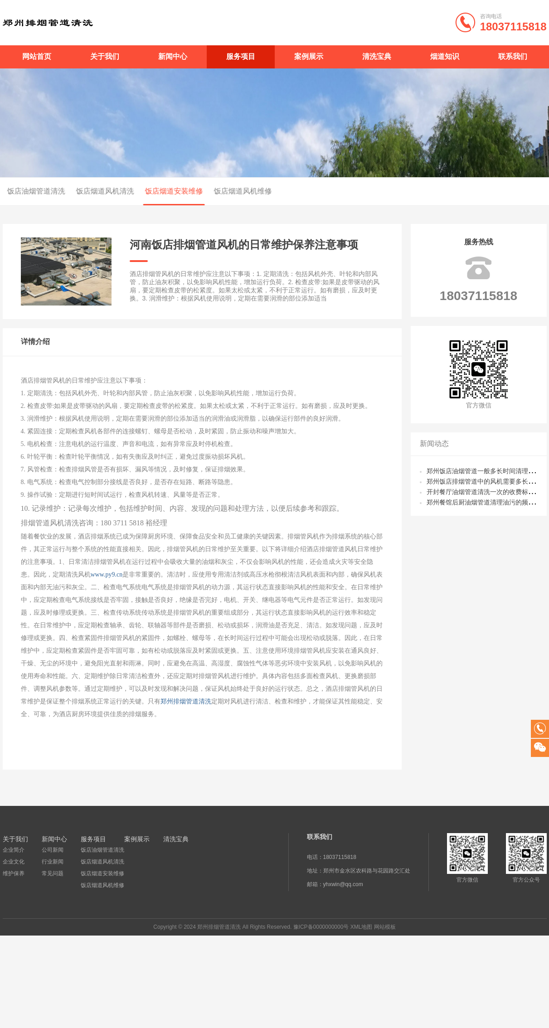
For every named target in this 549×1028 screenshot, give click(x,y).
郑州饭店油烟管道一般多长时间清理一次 (484, 471)
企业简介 (13, 850)
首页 (524, 191)
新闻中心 (172, 56)
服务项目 (240, 56)
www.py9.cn (107, 574)
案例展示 (308, 56)
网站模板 (385, 927)
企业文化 (13, 861)
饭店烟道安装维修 (143, 191)
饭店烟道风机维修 (212, 191)
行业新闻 (52, 861)
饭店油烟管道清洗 (102, 850)
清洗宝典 (376, 56)
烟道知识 (444, 56)
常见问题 (52, 873)
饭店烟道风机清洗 (74, 191)
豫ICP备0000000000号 (321, 927)
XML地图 (361, 927)
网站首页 (36, 56)
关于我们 (104, 56)
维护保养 (13, 873)
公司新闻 (52, 850)
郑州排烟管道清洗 (185, 701)
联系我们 (512, 56)
